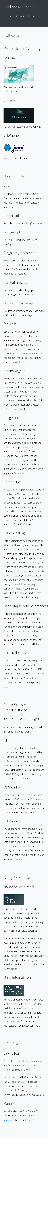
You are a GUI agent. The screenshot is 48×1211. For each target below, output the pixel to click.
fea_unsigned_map (18, 303)
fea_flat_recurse (16, 282)
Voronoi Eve (12, 482)
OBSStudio (12, 787)
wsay (7, 186)
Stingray (10, 100)
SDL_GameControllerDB (22, 719)
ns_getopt (11, 417)
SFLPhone (11, 135)
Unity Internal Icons (18, 977)
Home (8, 16)
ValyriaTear (12, 1053)
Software (19, 16)
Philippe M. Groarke (19, 7)
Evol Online (28, 1115)
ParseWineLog (14, 533)
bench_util (12, 215)
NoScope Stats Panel (19, 887)
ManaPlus (11, 1103)
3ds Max (9, 58)
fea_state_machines (19, 253)
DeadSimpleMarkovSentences (26, 606)
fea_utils (10, 324)
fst (5, 740)
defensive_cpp (14, 371)
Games (31, 16)
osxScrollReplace (16, 652)
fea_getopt (12, 232)
